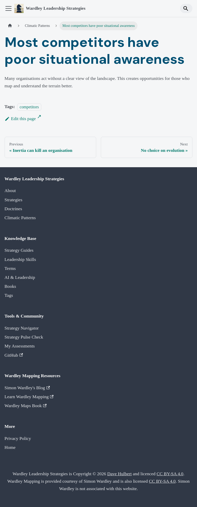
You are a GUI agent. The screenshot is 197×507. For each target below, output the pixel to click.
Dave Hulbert (119, 473)
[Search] (186, 8)
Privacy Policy (18, 438)
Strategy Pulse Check (24, 337)
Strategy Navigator (22, 328)
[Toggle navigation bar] (8, 8)
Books (10, 286)
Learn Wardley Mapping (29, 396)
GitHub (14, 355)
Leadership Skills (20, 259)
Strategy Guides (19, 250)
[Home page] (10, 26)
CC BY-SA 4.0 (170, 473)
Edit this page (20, 118)
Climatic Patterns (20, 217)
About (10, 190)
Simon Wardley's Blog (27, 387)
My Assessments (20, 345)
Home (10, 447)
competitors (29, 106)
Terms (10, 268)
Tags (9, 295)
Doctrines (13, 208)
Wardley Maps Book (26, 405)
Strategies (13, 199)
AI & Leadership (20, 277)
